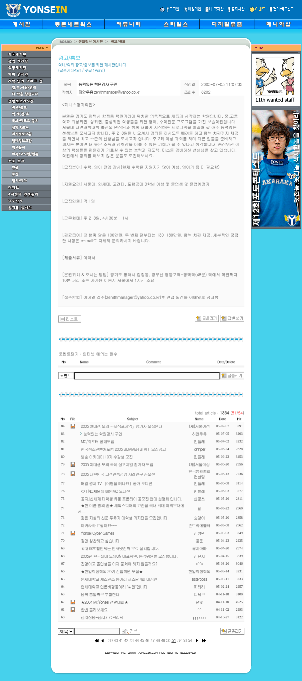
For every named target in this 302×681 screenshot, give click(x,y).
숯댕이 (199, 517)
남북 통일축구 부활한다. (101, 594)
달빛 (199, 602)
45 (142, 640)
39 (111, 640)
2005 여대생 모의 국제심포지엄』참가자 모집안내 (121, 426)
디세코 (199, 594)
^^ (199, 609)
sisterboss (199, 579)
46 (147, 640)
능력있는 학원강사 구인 (103, 433)
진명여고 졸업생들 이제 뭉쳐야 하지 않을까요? (119, 563)
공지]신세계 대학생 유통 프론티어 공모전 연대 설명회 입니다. (131, 498)
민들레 (199, 441)
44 (137, 640)
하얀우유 (199, 433)
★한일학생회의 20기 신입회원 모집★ (112, 571)
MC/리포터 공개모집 (97, 441)
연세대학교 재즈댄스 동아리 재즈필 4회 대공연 (119, 579)
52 (179, 640)
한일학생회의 (199, 571)
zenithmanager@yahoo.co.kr (116, 92)
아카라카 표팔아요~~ (99, 525)
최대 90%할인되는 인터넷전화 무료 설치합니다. (120, 548)
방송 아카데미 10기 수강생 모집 (107, 456)
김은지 (199, 556)
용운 (199, 540)
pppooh (199, 617)
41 (121, 640)
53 (184, 640)
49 (163, 640)
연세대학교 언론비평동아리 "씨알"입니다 (114, 586)
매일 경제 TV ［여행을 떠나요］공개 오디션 (116, 483)
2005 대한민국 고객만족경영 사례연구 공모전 (118, 474)
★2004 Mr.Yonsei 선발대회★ (104, 602)
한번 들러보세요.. (95, 609)
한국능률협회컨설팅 (199, 473)
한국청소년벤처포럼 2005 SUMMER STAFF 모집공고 (123, 449)
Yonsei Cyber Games (97, 533)
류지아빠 (199, 548)
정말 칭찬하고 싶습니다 (100, 540)
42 (126, 640)
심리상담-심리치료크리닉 (102, 617)
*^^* (199, 563)
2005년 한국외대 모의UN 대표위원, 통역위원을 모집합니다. (129, 556)
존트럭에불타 (199, 525)
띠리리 (199, 586)
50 (168, 640)
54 (190, 640)
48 (158, 640)
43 (132, 640)
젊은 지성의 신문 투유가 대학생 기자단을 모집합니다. (124, 517)
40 (116, 640)
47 (152, 640)
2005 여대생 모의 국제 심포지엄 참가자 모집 (117, 464)
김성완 (199, 533)
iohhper (199, 449)
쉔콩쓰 (199, 498)
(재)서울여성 (199, 426)
